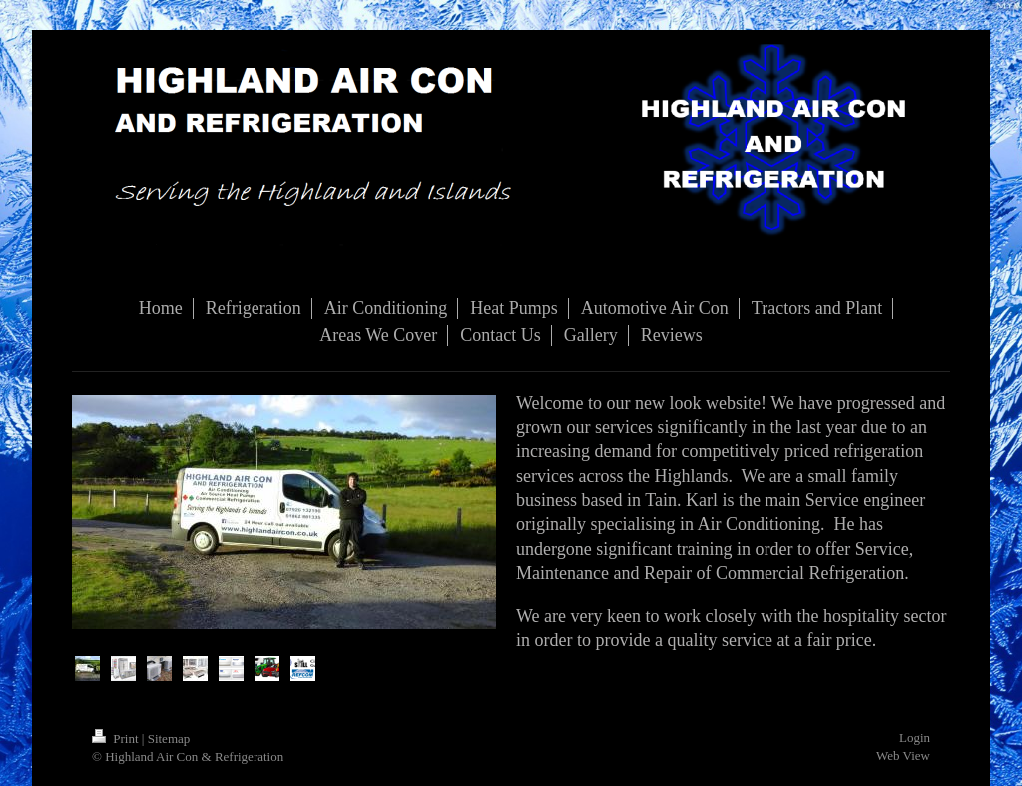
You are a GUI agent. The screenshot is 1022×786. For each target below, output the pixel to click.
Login (914, 737)
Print (117, 738)
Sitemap (169, 738)
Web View (903, 755)
